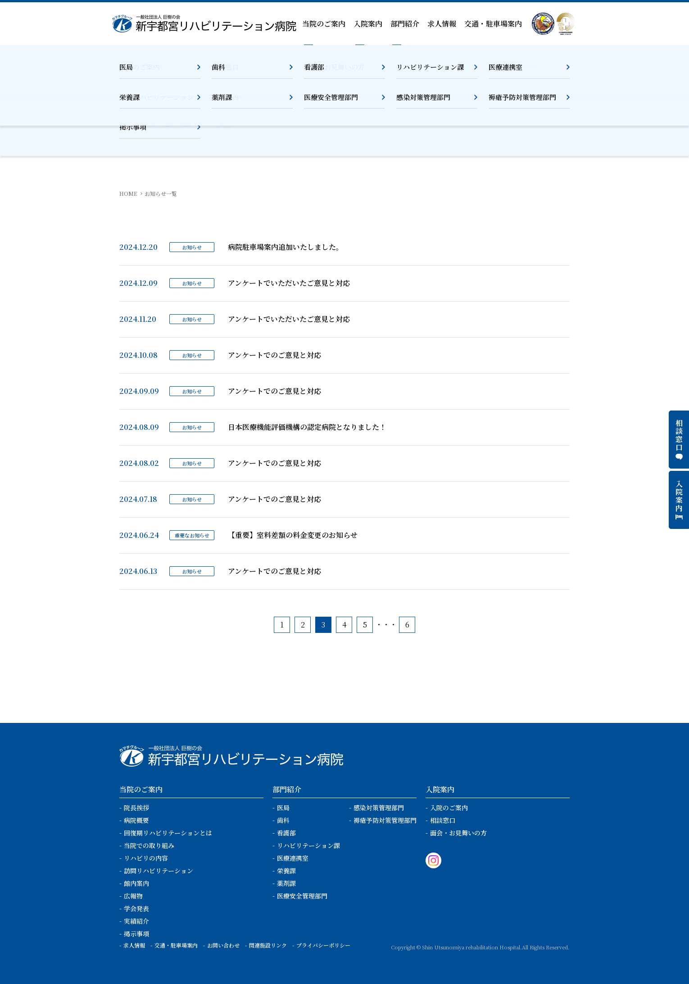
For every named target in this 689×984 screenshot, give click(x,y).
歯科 (283, 820)
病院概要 (136, 820)
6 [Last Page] (407, 624)
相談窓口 (442, 820)
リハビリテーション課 (308, 845)
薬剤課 (286, 883)
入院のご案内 (449, 807)
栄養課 (286, 870)
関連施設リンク (268, 945)
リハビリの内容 (146, 857)
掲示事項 (136, 933)
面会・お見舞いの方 (458, 832)
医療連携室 (292, 857)
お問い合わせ (223, 945)
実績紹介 (136, 920)
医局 (283, 807)
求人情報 (441, 23)
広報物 (133, 895)
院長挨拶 (136, 807)
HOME (128, 193)
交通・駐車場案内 (493, 23)
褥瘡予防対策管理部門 (385, 820)
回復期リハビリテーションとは (168, 832)
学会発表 (136, 908)
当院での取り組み (149, 845)
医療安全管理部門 (302, 895)
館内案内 (136, 883)
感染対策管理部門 (379, 807)
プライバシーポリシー (323, 945)
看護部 (286, 832)
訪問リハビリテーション (158, 870)
